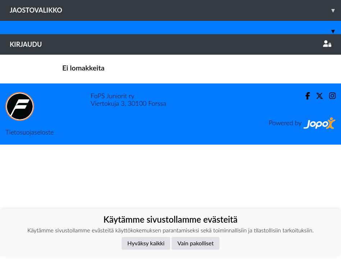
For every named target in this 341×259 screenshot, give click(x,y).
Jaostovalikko (175, 10)
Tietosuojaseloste (29, 132)
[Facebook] (305, 96)
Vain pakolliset (195, 243)
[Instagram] (329, 96)
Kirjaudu (170, 44)
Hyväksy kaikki (145, 243)
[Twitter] (316, 96)
